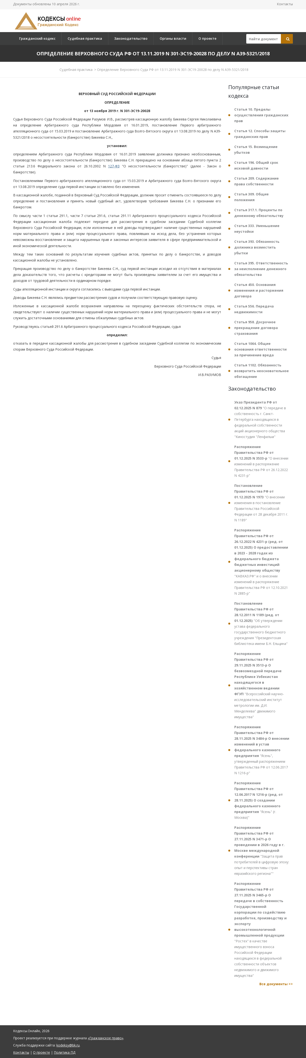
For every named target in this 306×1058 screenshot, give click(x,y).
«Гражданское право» (105, 1038)
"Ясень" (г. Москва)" (258, 800)
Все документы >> (276, 984)
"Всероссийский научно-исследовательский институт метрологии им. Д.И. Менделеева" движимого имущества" (259, 685)
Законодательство (131, 38)
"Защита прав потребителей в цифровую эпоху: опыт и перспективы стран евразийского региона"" (261, 850)
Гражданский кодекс (37, 38)
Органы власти (173, 38)
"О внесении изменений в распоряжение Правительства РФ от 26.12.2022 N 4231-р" (261, 461)
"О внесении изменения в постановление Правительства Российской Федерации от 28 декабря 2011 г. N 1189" (261, 502)
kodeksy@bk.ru (68, 1045)
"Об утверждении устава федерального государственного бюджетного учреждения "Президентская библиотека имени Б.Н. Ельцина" (261, 623)
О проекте (207, 38)
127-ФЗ (114, 166)
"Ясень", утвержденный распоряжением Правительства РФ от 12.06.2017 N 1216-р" (261, 750)
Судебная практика (85, 38)
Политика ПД (64, 1052)
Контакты (285, 4)
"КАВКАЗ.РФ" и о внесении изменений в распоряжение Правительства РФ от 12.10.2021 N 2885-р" (261, 562)
